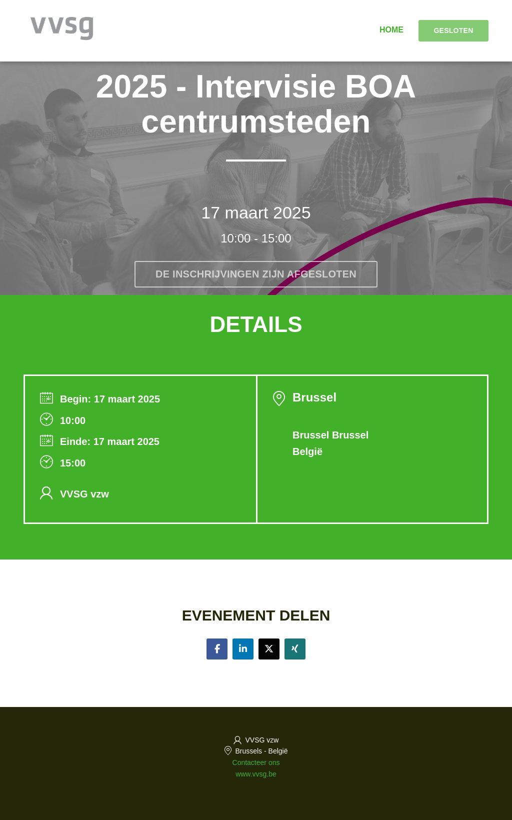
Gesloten (453, 30)
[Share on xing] (295, 649)
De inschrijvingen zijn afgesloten (256, 274)
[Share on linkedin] (243, 649)
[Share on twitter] (269, 649)
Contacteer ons (256, 762)
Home (392, 30)
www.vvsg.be (256, 774)
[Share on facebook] (217, 649)
